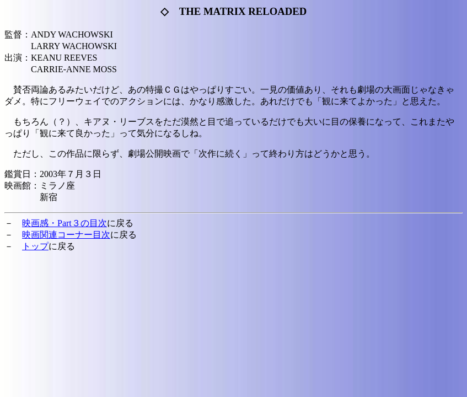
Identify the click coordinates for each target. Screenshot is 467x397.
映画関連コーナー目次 (66, 234)
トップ (35, 246)
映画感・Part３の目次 (64, 223)
